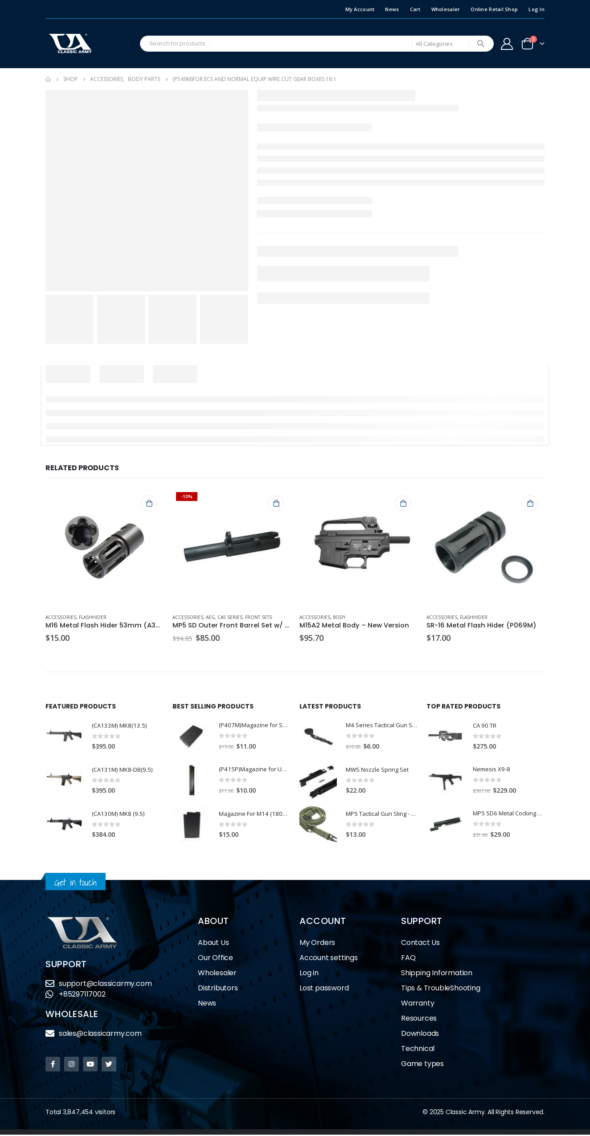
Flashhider (93, 617)
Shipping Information (436, 974)
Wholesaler (445, 9)
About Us (213, 944)
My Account (360, 9)
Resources (419, 1019)
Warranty (417, 1004)
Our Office (215, 959)
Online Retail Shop (494, 9)
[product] (104, 548)
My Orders (317, 944)
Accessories (60, 617)
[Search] (480, 43)
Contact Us (420, 944)
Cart (415, 9)
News (392, 9)
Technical (417, 1050)
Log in (309, 974)
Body (339, 617)
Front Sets (258, 617)
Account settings (328, 959)
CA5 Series (229, 617)
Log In (537, 9)
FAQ (408, 959)
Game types (422, 1065)
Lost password (323, 989)
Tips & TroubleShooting (440, 989)
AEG (210, 617)
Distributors (218, 989)
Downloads (420, 1035)
